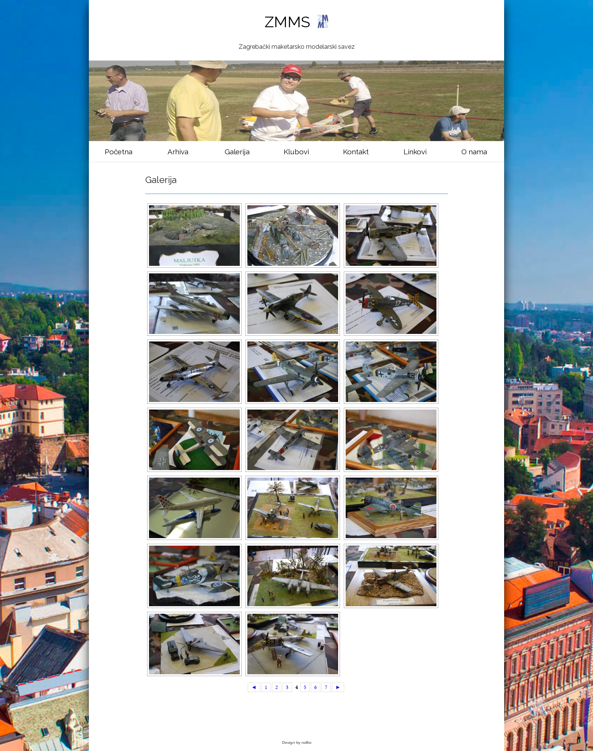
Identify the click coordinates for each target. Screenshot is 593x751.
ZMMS (296, 22)
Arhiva (178, 151)
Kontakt (356, 151)
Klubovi (296, 151)
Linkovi (415, 151)
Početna (118, 151)
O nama (474, 151)
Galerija (237, 151)
